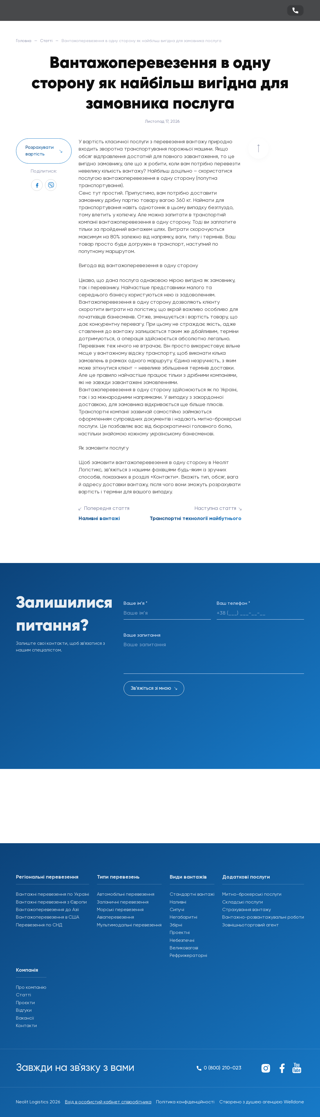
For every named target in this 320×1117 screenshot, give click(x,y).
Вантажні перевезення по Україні (52, 894)
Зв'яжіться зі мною (151, 688)
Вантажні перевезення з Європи (51, 902)
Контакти (26, 1026)
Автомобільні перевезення (125, 894)
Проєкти (25, 1003)
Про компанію (31, 987)
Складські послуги (242, 902)
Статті (47, 41)
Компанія (27, 970)
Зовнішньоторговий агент (250, 925)
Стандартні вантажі (192, 894)
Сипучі (177, 910)
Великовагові (184, 948)
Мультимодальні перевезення (129, 925)
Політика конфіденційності (185, 1102)
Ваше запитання (142, 635)
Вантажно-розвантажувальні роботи (263, 917)
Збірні (176, 925)
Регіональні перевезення (47, 877)
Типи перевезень (118, 877)
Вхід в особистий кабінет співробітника (108, 1102)
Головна (24, 41)
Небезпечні (182, 940)
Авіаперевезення (115, 917)
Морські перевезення (120, 910)
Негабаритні (183, 917)
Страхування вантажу (246, 910)
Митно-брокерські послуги (251, 894)
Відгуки (24, 1010)
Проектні (180, 932)
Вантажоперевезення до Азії (47, 910)
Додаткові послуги (246, 877)
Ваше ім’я (135, 603)
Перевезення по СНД (39, 925)
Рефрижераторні (188, 955)
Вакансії (25, 1018)
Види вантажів (188, 877)
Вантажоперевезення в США (47, 917)
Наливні (178, 902)
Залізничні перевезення (123, 902)
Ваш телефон (233, 603)
